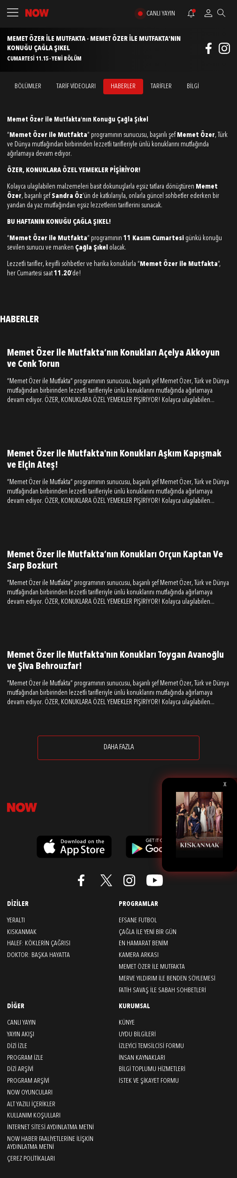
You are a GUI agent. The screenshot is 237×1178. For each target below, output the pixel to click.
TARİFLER (161, 86)
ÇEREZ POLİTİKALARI (31, 1158)
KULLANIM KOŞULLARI (34, 1115)
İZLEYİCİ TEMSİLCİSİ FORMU (151, 1046)
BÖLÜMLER (28, 86)
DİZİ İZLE (17, 1046)
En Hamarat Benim (143, 943)
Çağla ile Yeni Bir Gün (147, 932)
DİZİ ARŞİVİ (20, 1069)
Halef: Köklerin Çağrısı (38, 943)
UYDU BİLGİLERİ (137, 1034)
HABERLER (123, 86)
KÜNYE (127, 1022)
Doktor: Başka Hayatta (38, 955)
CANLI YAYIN (160, 13)
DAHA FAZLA (119, 747)
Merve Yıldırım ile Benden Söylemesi (167, 978)
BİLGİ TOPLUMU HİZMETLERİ (152, 1069)
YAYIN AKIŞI (20, 1034)
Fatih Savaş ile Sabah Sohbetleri (162, 990)
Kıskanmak (22, 932)
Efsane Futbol (138, 920)
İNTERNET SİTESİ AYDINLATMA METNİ (50, 1127)
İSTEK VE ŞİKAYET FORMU (149, 1081)
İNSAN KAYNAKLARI (142, 1058)
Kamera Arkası (139, 955)
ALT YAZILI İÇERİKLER (31, 1104)
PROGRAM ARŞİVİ (28, 1081)
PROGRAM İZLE (25, 1058)
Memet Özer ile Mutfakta (152, 967)
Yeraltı (16, 920)
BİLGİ (193, 86)
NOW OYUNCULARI (30, 1092)
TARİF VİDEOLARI (76, 86)
